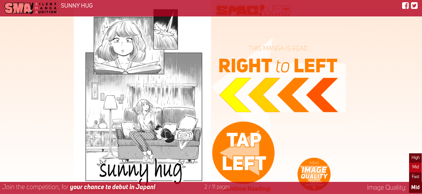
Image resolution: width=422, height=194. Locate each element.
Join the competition (78, 187)
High (416, 158)
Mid (415, 167)
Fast (415, 177)
